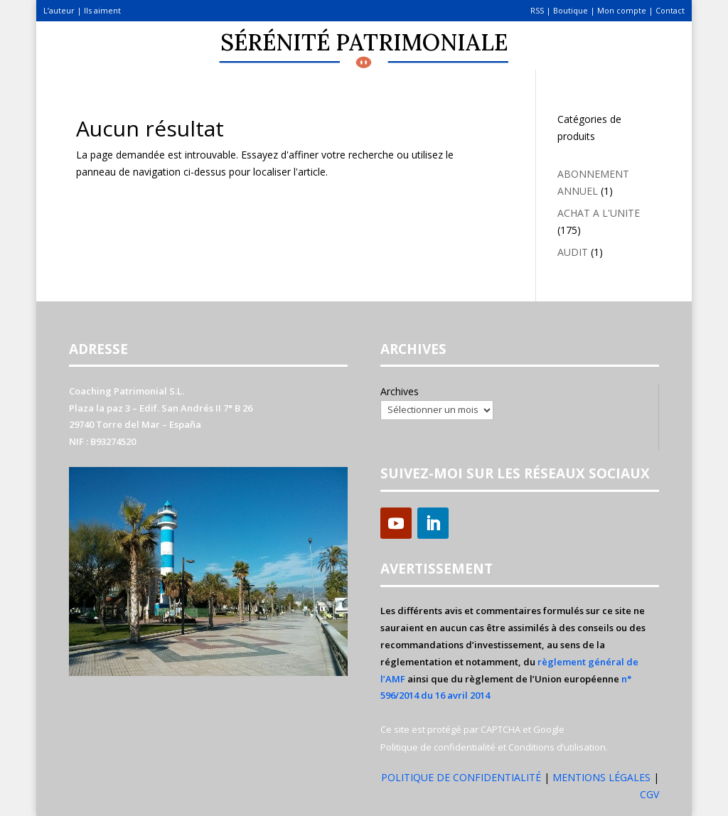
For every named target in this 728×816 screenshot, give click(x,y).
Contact (670, 10)
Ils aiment (102, 10)
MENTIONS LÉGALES (602, 777)
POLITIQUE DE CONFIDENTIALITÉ (461, 777)
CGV (649, 794)
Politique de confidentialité (438, 747)
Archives (399, 391)
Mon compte (621, 10)
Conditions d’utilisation (557, 747)
